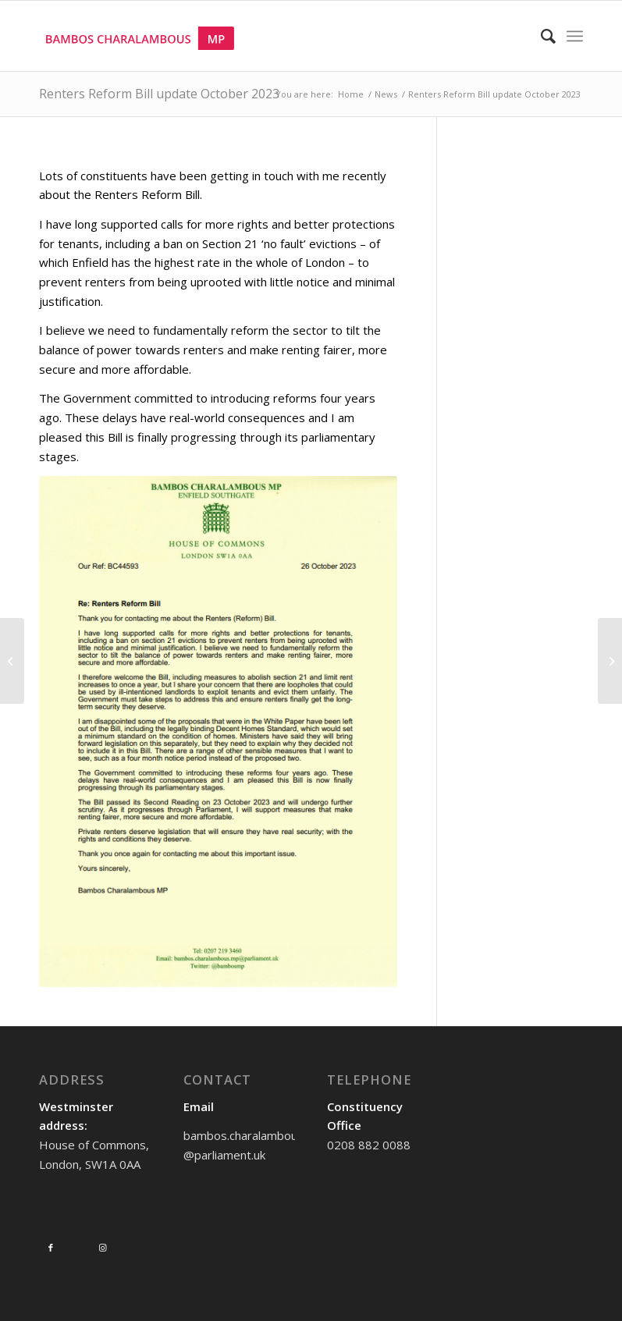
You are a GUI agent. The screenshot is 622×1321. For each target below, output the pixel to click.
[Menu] (575, 36)
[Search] (540, 36)
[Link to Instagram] (102, 1247)
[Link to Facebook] (50, 1247)
